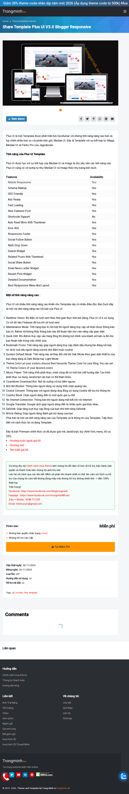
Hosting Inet (17, 445)
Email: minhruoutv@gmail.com (25, 503)
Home (5, 21)
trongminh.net (63, 788)
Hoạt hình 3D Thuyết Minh (16, 744)
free (26, 592)
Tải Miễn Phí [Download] (60, 546)
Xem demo (16, 118)
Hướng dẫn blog (11, 685)
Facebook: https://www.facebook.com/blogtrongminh (38, 491)
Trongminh (14, 11)
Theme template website (24, 21)
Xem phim (8, 718)
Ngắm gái (8, 723)
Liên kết (67, 702)
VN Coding (8, 708)
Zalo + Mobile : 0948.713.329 (24, 499)
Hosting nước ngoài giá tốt (25, 440)
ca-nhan (19, 592)
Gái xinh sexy (9, 728)
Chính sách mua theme (39, 465)
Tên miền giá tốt (19, 449)
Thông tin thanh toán (14, 680)
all (13, 592)
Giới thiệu (68, 708)
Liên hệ (66, 713)
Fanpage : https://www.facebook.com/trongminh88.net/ (39, 495)
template (33, 592)
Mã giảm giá (9, 734)
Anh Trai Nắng (10, 702)
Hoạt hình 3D (9, 739)
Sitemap (67, 718)
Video (6, 713)
